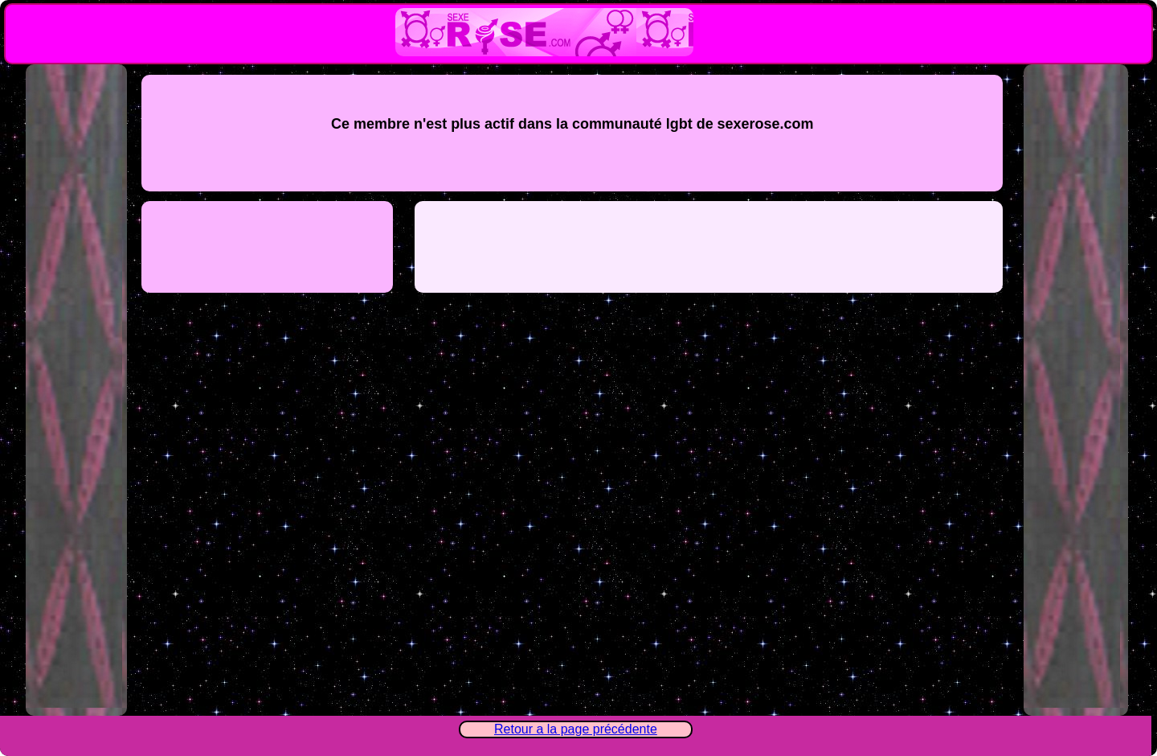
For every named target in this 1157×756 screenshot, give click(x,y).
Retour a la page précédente (575, 729)
